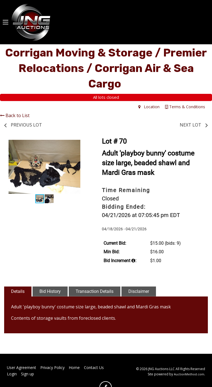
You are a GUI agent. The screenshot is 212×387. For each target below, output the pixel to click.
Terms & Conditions (185, 106)
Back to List (15, 115)
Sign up (27, 373)
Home (74, 367)
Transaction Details (94, 291)
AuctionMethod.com (189, 374)
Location (149, 106)
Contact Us (94, 367)
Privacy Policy (52, 367)
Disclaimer (138, 291)
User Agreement (21, 367)
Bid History (50, 291)
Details (18, 291)
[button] (79, 144)
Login (12, 373)
